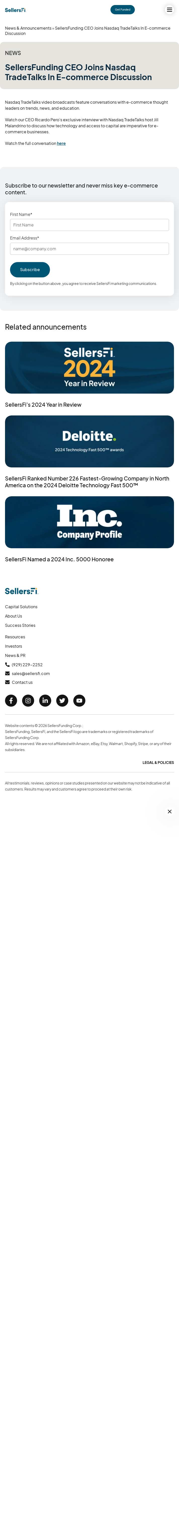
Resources (15, 636)
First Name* (21, 214)
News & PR (15, 655)
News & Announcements (28, 28)
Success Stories (20, 625)
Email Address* (24, 238)
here (61, 143)
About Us (13, 616)
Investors (13, 646)
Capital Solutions (21, 606)
